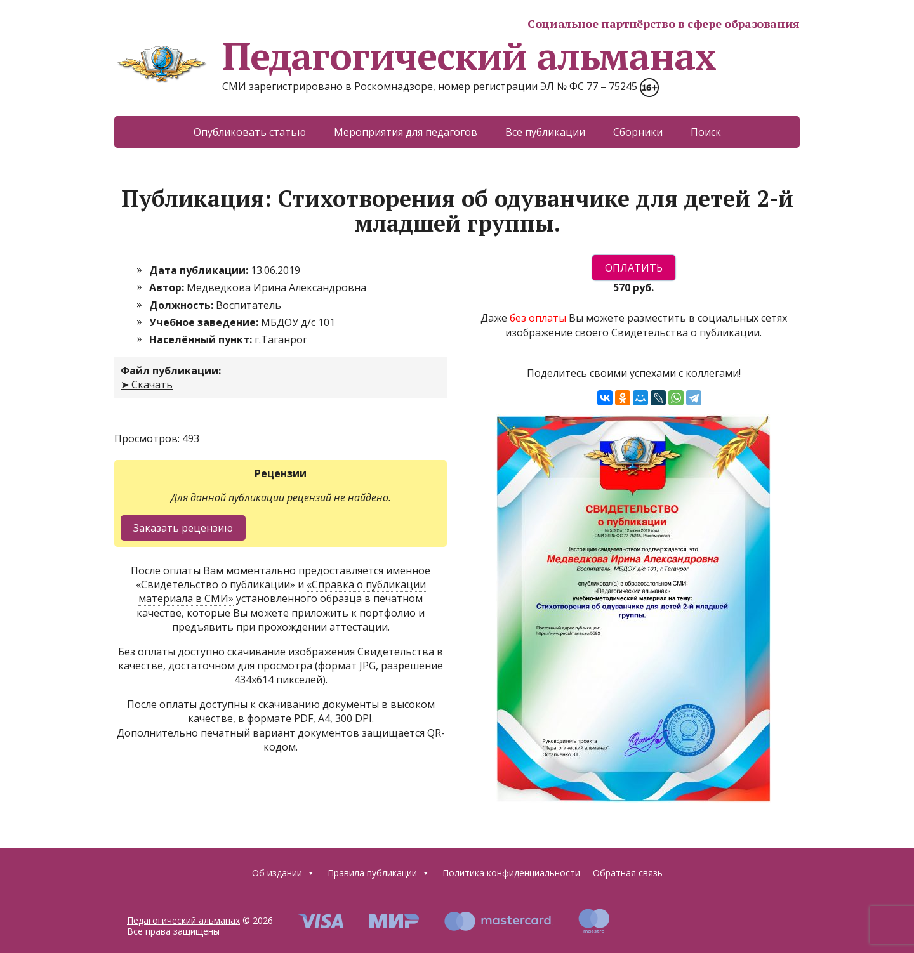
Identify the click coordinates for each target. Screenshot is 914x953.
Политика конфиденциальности (511, 873)
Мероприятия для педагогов (405, 132)
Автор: (168, 287)
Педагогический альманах (414, 56)
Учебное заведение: (205, 322)
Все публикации (545, 132)
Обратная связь (628, 873)
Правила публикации (379, 873)
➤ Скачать (147, 384)
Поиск (706, 132)
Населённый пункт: (202, 339)
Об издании (283, 873)
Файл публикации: (171, 371)
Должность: (182, 305)
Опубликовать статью (250, 132)
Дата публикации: (200, 270)
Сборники (638, 132)
